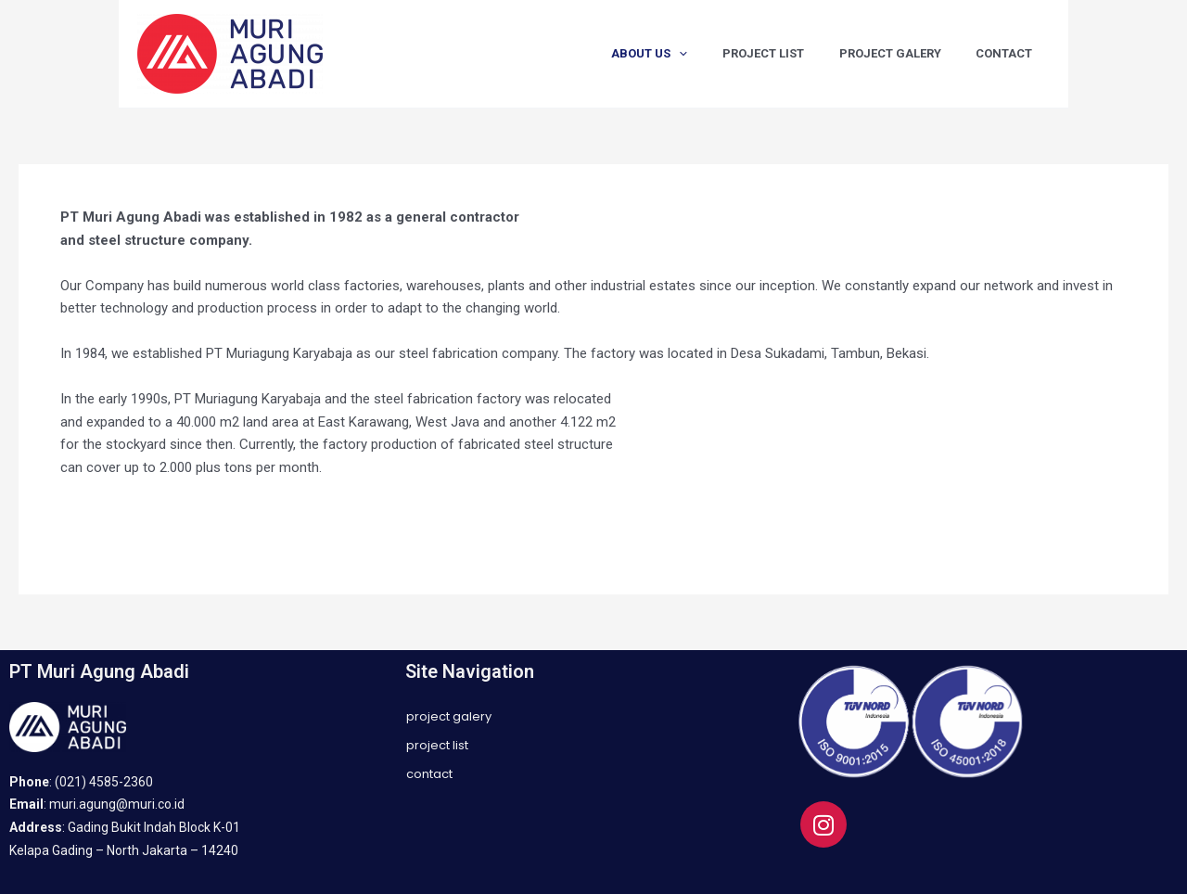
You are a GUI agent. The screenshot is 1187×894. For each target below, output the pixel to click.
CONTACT (1009, 53)
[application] (716, 54)
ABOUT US (687, 54)
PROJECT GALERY (906, 53)
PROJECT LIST (790, 53)
